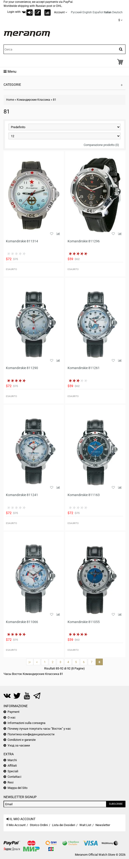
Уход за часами (19, 745)
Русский (76, 12)
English (87, 12)
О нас (12, 717)
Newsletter (102, 825)
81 (54, 99)
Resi (10, 782)
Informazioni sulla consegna (26, 723)
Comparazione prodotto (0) (101, 145)
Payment (13, 712)
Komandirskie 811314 (22, 241)
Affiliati (12, 765)
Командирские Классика (33, 99)
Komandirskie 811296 (84, 241)
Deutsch (117, 12)
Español (98, 12)
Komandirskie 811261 (84, 368)
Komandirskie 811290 (22, 368)
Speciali (13, 771)
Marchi (12, 760)
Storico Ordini (39, 825)
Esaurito (11, 269)
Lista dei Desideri (63, 825)
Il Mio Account (16, 825)
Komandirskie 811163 (84, 495)
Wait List (85, 825)
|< (30, 662)
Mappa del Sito (17, 788)
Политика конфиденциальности (31, 734)
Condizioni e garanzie (22, 739)
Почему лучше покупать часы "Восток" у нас (39, 728)
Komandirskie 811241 (22, 495)
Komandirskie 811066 (22, 622)
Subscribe (116, 803)
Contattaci (14, 776)
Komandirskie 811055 (84, 622)
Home (10, 99)
